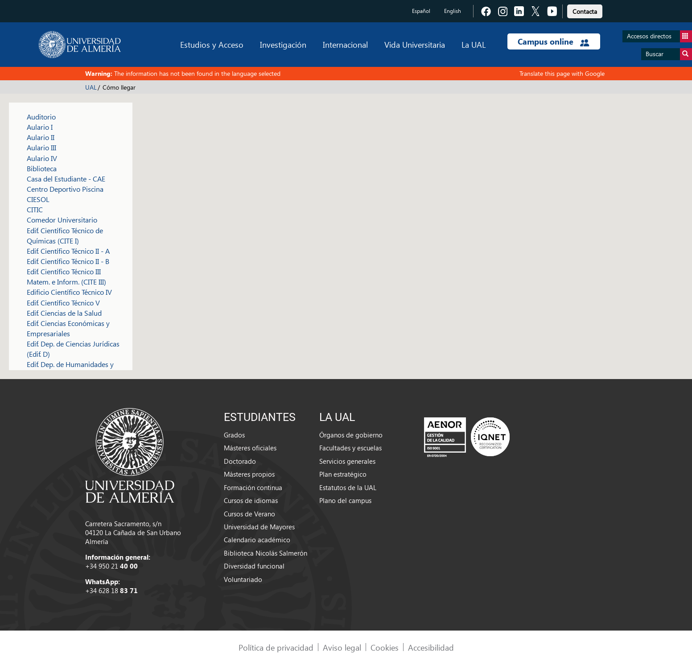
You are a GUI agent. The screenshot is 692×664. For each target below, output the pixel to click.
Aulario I (40, 127)
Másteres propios (249, 474)
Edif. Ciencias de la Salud (64, 313)
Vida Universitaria (414, 44)
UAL (91, 87)
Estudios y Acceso (211, 44)
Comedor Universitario (62, 219)
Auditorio (41, 116)
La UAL (473, 44)
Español (421, 11)
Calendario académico (257, 539)
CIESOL (38, 199)
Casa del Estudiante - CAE (66, 178)
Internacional (345, 44)
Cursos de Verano (249, 513)
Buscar (669, 54)
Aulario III (41, 147)
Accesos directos (659, 36)
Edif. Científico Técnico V (63, 302)
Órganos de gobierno (351, 434)
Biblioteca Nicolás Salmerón (265, 553)
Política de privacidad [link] (276, 647)
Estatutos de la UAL (347, 487)
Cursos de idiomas (251, 500)
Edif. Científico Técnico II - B (68, 261)
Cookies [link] (385, 647)
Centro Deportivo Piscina (65, 189)
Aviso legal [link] (342, 647)
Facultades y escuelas (350, 447)
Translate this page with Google (562, 73)
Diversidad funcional (254, 565)
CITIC (35, 209)
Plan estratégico (343, 474)
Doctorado (240, 461)
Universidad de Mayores (259, 526)
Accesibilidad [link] (431, 647)
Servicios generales (347, 461)
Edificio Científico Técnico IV (69, 292)
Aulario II (40, 137)
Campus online (553, 41)
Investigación (283, 44)
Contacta (585, 11)
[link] (584, 10)
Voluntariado (243, 579)
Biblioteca (42, 168)
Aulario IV (42, 158)
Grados (234, 434)
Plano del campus (345, 500)
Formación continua (253, 487)
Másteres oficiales (250, 447)
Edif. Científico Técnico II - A (68, 251)
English (452, 11)
